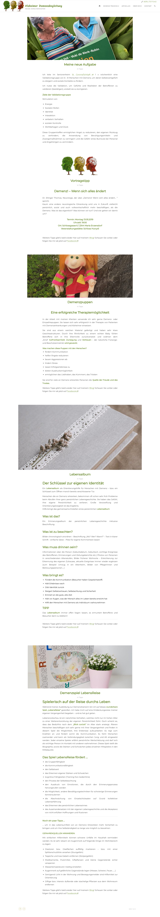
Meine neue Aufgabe (80, 64)
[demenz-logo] (34, 6)
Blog (91, 238)
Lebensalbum (80, 474)
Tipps (81, 69)
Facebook (71, 241)
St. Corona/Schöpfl (81, 74)
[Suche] (155, 6)
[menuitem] (99, 6)
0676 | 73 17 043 (149, 2)
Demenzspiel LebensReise (80, 693)
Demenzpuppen (80, 302)
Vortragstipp (80, 181)
